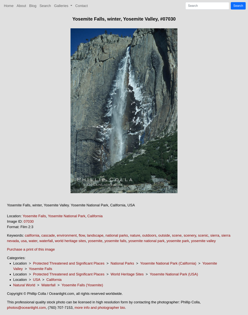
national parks (116, 235)
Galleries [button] (61, 6)
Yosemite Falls (34, 216)
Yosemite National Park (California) (168, 263)
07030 (29, 221)
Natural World (24, 285)
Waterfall (48, 285)
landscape (95, 235)
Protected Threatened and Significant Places (68, 263)
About (21, 6)
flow (82, 235)
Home (9, 6)
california (32, 235)
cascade (48, 235)
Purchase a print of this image (31, 249)
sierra (214, 235)
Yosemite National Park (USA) (174, 274)
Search (45, 6)
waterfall (46, 241)
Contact (81, 6)
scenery (190, 235)
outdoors (149, 235)
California (95, 216)
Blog (32, 6)
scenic (203, 235)
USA (36, 280)
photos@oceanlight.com (26, 307)
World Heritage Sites (127, 274)
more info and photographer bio (100, 307)
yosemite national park (146, 241)
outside (164, 235)
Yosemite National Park (66, 216)
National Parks (122, 263)
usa (24, 241)
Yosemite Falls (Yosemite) (82, 285)
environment (67, 235)
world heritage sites (70, 241)
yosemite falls (115, 241)
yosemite (95, 241)
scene (177, 235)
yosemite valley (203, 241)
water (33, 241)
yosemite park (177, 241)
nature (135, 235)
